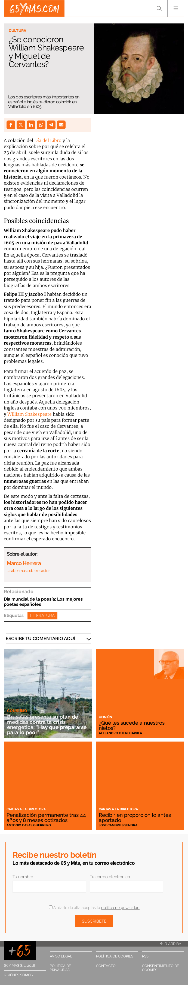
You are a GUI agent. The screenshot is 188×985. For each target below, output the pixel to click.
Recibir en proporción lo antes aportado (135, 817)
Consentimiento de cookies (160, 968)
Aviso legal (61, 956)
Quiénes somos (18, 975)
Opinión (105, 717)
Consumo (17, 711)
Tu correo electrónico (110, 876)
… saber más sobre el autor (28, 570)
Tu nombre (23, 876)
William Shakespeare (29, 414)
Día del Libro (47, 140)
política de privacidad (120, 907)
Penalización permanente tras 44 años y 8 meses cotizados (46, 817)
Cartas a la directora (26, 809)
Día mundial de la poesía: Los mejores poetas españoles (43, 602)
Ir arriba (170, 944)
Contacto (106, 966)
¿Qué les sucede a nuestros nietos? (132, 725)
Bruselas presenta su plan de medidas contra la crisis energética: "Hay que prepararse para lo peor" (47, 724)
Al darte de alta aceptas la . (94, 907)
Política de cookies (114, 956)
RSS (145, 956)
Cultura (17, 30)
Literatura (42, 615)
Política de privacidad (60, 968)
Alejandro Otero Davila (120, 733)
